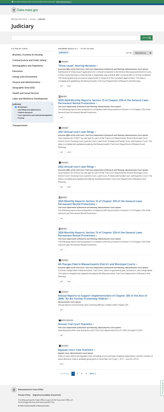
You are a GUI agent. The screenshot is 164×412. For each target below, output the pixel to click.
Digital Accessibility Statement (47, 395)
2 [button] (77, 373)
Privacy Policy (24, 395)
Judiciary (64, 52)
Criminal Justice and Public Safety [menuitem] (29, 60)
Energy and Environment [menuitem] (24, 76)
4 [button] (86, 373)
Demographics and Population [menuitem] (27, 65)
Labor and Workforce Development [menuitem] (30, 98)
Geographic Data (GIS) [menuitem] (23, 87)
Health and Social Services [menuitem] (25, 93)
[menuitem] (16, 107)
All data (33, 19)
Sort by (129, 53)
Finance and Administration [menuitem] (26, 82)
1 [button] (73, 373)
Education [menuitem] (17, 71)
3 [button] (81, 373)
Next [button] (92, 373)
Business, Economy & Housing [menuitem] (27, 54)
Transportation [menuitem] (19, 125)
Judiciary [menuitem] (16, 104)
